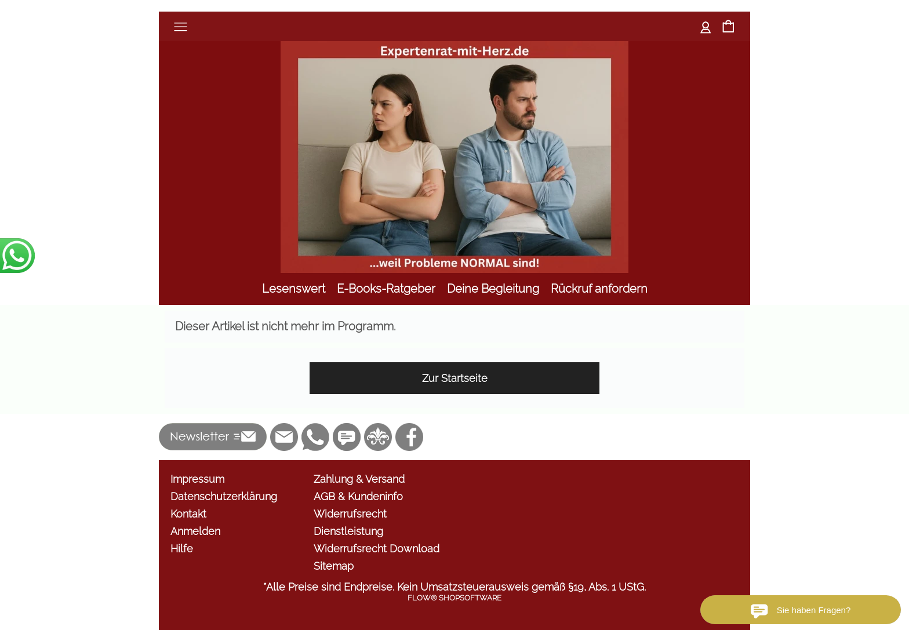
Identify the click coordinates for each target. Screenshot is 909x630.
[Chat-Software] (346, 437)
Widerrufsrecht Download (376, 548)
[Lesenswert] (293, 289)
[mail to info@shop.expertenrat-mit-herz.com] (284, 437)
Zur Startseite (455, 378)
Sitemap (334, 566)
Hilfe (181, 548)
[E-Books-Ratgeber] (386, 289)
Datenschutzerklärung (223, 496)
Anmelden (705, 26)
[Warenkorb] (728, 27)
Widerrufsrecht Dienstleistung (350, 522)
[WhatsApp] (315, 437)
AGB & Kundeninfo (358, 496)
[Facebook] (409, 437)
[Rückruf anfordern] (599, 289)
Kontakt (188, 514)
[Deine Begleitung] (493, 289)
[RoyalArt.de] (377, 437)
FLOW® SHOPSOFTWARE (454, 597)
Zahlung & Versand (359, 479)
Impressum (197, 479)
